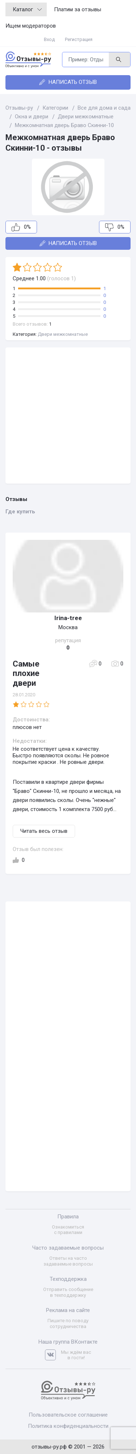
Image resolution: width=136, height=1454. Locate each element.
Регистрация (78, 39)
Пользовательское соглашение (68, 1415)
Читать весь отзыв (43, 831)
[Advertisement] (68, 415)
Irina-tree (68, 618)
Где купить (20, 511)
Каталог (27, 9)
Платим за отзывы (77, 9)
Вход (49, 39)
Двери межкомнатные (63, 334)
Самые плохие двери (26, 673)
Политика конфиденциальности (68, 1426)
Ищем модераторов (30, 26)
